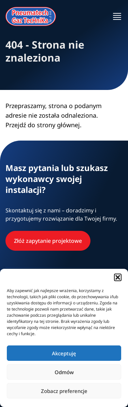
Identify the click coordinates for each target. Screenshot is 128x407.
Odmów (64, 372)
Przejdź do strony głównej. (43, 125)
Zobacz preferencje (64, 391)
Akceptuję (64, 353)
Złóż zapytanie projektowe (48, 241)
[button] (117, 277)
